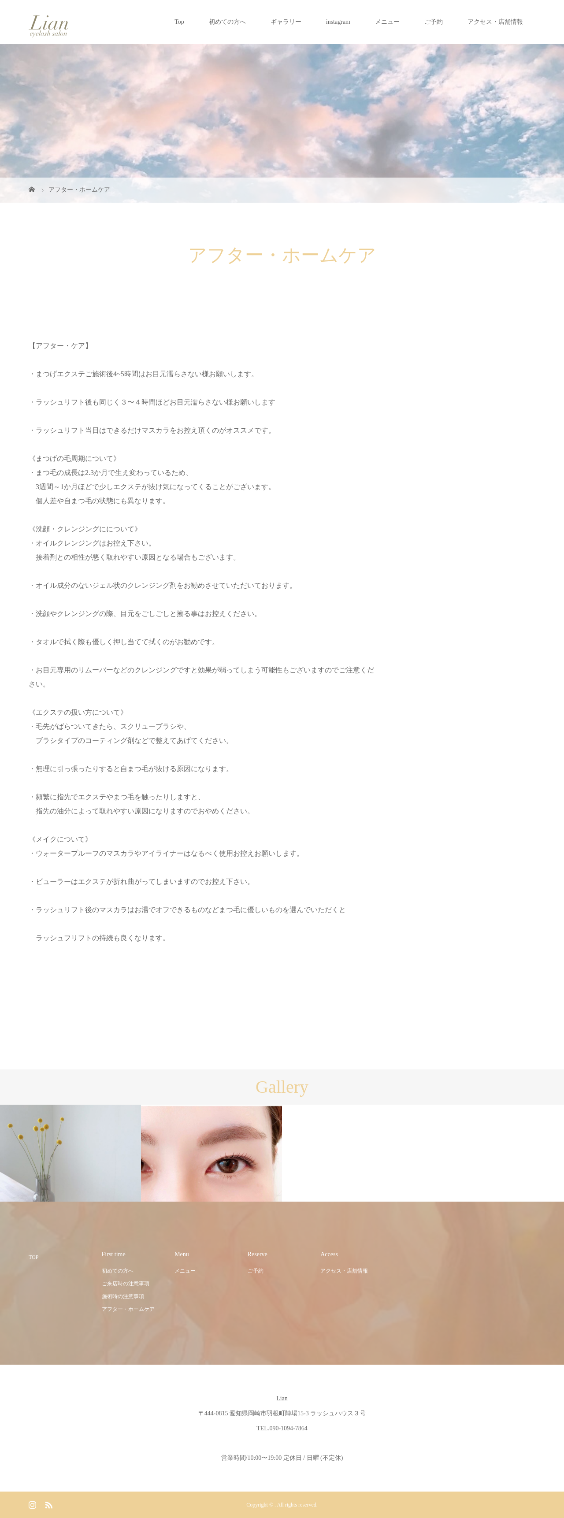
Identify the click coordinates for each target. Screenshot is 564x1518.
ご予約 (433, 22)
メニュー (387, 22)
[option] (70, 1154)
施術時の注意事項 (123, 1296)
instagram (338, 22)
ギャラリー (286, 22)
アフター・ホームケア (128, 1309)
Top (179, 22)
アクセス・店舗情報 (495, 22)
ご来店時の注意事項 (125, 1283)
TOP (33, 1257)
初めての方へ (227, 22)
